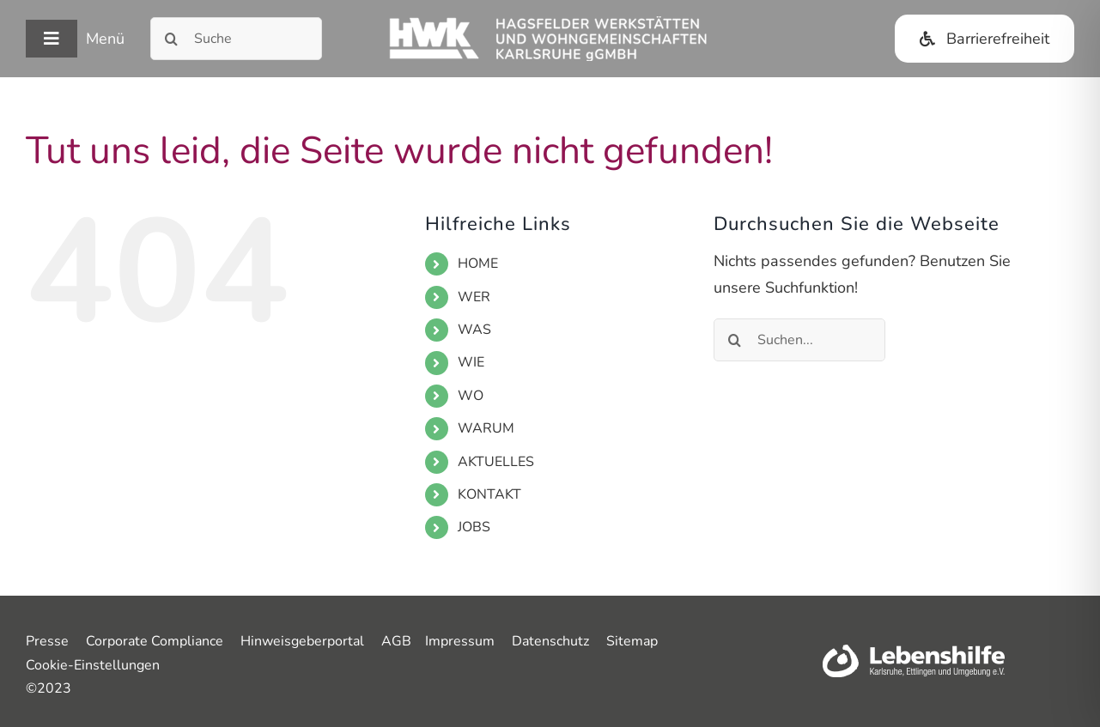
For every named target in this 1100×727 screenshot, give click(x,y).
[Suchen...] (799, 339)
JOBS (474, 527)
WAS (474, 329)
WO (470, 395)
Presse (47, 641)
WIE (471, 362)
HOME (478, 263)
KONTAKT (489, 494)
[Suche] (236, 38)
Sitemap (632, 641)
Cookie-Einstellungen (93, 665)
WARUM (486, 428)
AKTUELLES (496, 461)
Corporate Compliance (154, 641)
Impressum (460, 641)
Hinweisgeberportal (302, 641)
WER (474, 297)
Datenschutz (550, 641)
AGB (396, 641)
